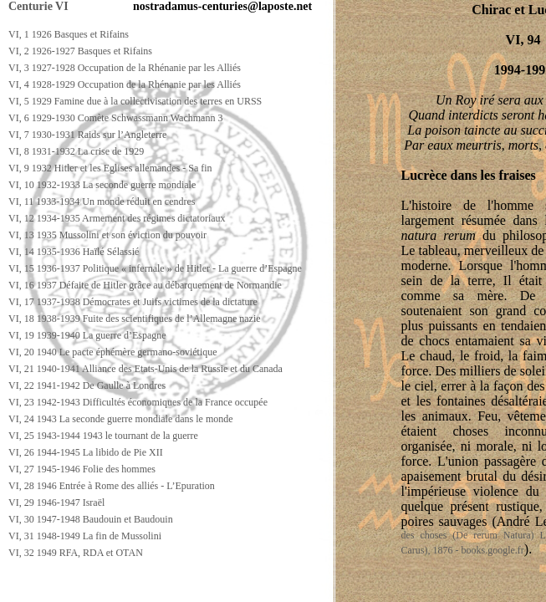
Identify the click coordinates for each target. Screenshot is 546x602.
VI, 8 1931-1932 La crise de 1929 (76, 151)
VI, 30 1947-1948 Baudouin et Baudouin (90, 519)
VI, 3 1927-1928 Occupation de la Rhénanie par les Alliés (124, 68)
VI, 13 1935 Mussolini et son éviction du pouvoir (107, 235)
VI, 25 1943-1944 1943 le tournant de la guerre (103, 435)
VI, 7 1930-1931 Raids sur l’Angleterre (87, 134)
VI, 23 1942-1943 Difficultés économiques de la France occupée (138, 402)
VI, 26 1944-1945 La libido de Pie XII (85, 452)
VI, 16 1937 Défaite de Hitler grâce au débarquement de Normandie (145, 285)
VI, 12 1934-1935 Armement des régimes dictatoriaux (117, 218)
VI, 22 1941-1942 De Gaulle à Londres (87, 385)
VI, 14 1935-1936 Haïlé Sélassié (73, 252)
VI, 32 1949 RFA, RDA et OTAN (75, 553)
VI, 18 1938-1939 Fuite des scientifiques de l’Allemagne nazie (134, 318)
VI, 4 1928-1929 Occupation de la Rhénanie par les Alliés (124, 84)
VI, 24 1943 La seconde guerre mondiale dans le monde (120, 419)
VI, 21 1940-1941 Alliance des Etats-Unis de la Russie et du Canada (145, 369)
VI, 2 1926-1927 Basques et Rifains (80, 51)
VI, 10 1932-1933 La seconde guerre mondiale (102, 185)
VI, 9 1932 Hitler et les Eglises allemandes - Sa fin (110, 168)
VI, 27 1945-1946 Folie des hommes (82, 469)
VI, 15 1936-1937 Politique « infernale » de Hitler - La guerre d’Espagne (155, 268)
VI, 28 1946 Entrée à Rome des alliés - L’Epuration (111, 486)
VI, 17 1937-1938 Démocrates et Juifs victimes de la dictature (133, 302)
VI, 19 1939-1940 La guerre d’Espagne (87, 335)
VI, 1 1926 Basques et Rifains (68, 34)
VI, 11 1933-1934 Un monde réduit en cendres (102, 201)
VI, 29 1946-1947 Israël (56, 502)
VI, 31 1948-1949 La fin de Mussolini (84, 536)
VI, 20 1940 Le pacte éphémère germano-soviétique (112, 352)
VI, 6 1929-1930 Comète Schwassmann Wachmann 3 (115, 118)
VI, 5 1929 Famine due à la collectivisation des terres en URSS (135, 101)
